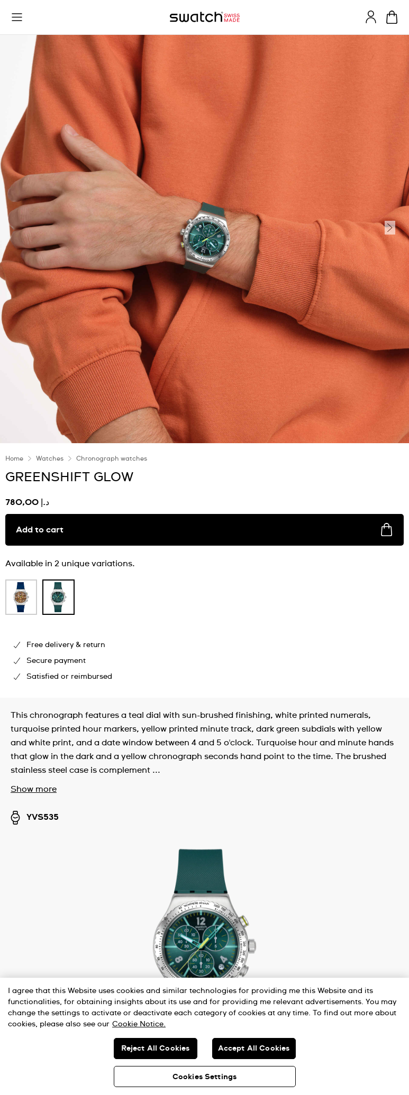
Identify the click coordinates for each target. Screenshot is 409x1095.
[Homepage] (205, 17)
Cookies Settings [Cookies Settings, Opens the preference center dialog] (204, 1077)
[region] (204, 1036)
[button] (17, 17)
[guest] (371, 17)
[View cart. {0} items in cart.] (391, 17)
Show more (34, 789)
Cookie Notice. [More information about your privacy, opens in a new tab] (139, 1024)
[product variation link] (21, 597)
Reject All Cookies (155, 1048)
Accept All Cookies (254, 1048)
